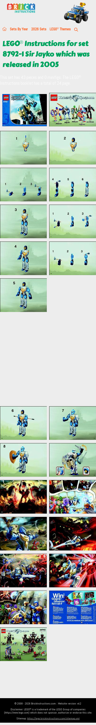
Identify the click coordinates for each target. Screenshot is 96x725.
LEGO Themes (60, 29)
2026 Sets (38, 29)
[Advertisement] (44, 359)
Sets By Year (19, 29)
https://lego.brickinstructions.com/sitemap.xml (53, 718)
